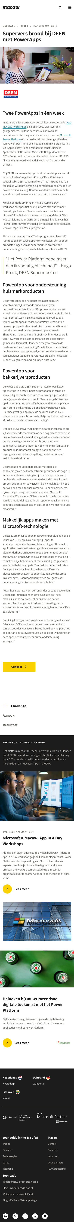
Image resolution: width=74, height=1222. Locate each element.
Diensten (7, 1150)
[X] (15, 1216)
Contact (16, 667)
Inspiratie (8, 1168)
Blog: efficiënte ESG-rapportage (20, 1200)
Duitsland (39, 1077)
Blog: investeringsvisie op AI (18, 1188)
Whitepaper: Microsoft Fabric (18, 1194)
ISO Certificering (57, 1168)
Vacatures (53, 1156)
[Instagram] (35, 1216)
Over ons (53, 1150)
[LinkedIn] (5, 1216)
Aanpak (8, 715)
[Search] (60, 7)
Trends (6, 1144)
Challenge (18, 706)
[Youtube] (45, 1216)
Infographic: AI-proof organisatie (20, 1181)
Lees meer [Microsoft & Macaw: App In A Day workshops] (22, 889)
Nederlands (10, 1077)
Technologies (10, 1156)
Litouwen (8, 1092)
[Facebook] (25, 1216)
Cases (6, 1162)
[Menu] (69, 7)
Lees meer (22, 1043)
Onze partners (55, 1162)
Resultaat (10, 725)
